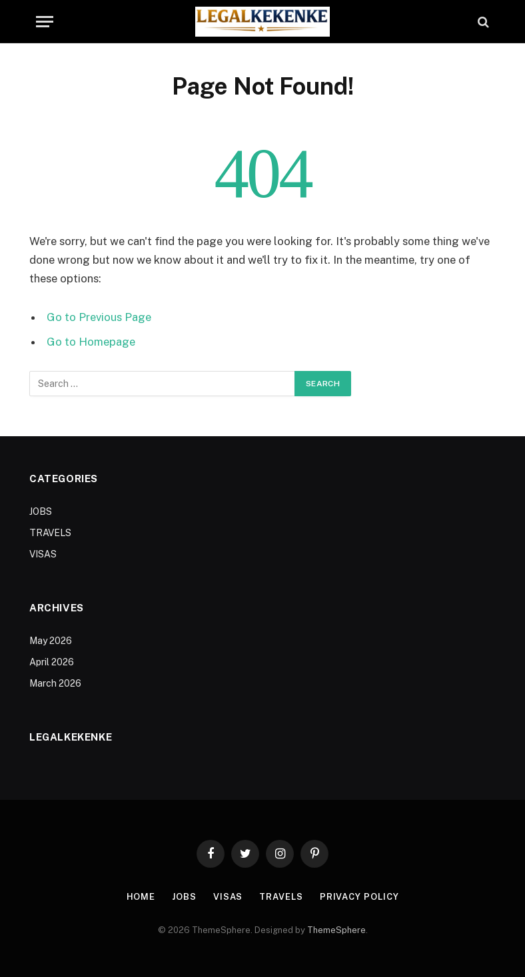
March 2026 (55, 683)
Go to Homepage (91, 341)
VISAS (43, 554)
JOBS (40, 511)
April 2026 (51, 662)
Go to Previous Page (99, 317)
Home (141, 897)
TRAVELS (50, 532)
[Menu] (44, 22)
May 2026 (50, 640)
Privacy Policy (359, 897)
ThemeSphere (336, 930)
